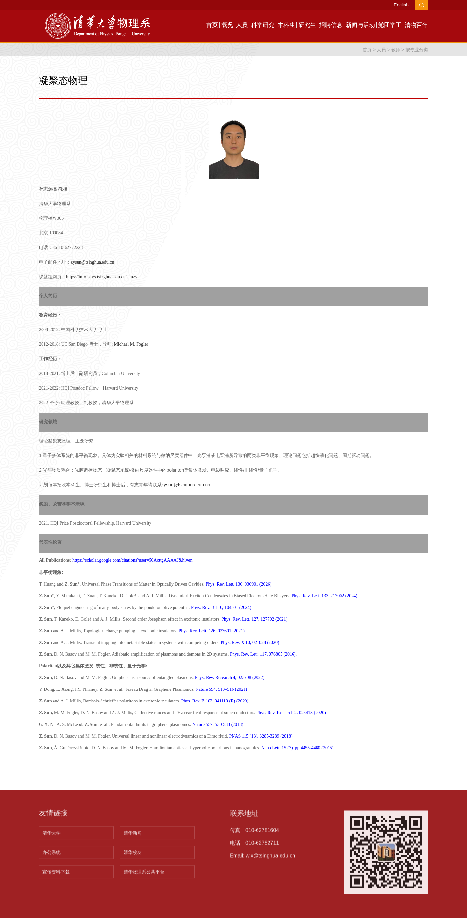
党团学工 (389, 25)
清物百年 (416, 25)
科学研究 (262, 25)
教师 (395, 49)
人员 (242, 25)
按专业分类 (416, 49)
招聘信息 (330, 25)
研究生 (307, 25)
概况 (227, 25)
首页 (212, 25)
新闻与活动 (360, 25)
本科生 (286, 25)
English (401, 4)
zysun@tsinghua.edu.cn (186, 484)
